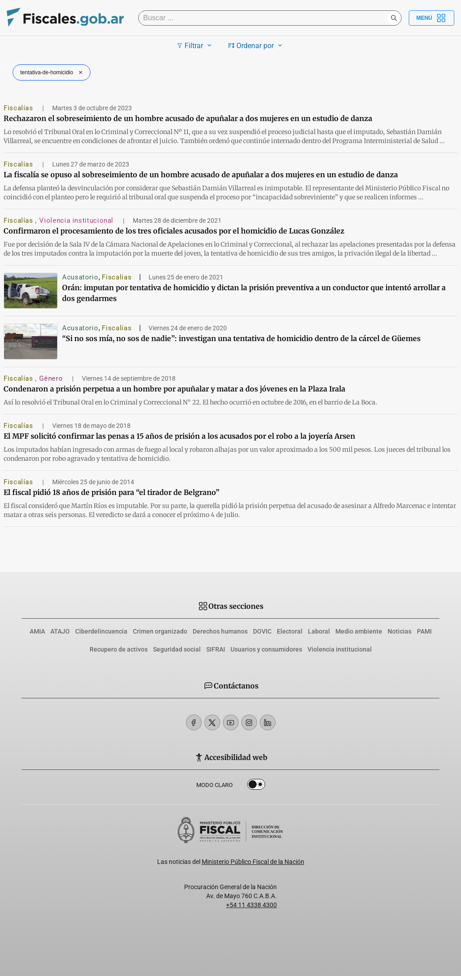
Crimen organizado (160, 631)
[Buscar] (265, 17)
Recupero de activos (119, 649)
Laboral (319, 631)
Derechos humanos (220, 631)
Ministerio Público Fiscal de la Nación (253, 861)
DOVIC (262, 631)
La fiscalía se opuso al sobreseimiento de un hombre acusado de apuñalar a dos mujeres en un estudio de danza (201, 174)
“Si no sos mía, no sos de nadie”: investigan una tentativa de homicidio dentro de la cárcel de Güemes (241, 338)
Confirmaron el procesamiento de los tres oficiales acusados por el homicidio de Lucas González (174, 230)
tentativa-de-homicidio (52, 72)
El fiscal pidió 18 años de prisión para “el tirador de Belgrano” (111, 492)
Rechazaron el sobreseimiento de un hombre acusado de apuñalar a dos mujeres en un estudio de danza (188, 118)
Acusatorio (80, 277)
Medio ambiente (358, 631)
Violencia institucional (77, 220)
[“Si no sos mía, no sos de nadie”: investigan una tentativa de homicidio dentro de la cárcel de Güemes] (31, 342)
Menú (431, 18)
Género (51, 378)
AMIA (37, 631)
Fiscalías (19, 108)
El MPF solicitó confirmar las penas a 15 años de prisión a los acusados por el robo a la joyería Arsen (179, 436)
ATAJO (60, 631)
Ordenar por (256, 45)
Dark (256, 786)
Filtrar (195, 45)
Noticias (399, 631)
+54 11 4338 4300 (251, 905)
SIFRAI (215, 649)
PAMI (424, 631)
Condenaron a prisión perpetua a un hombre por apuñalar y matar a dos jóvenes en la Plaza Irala (174, 388)
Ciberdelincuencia (101, 631)
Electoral (290, 631)
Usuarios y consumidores (266, 649)
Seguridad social (177, 649)
